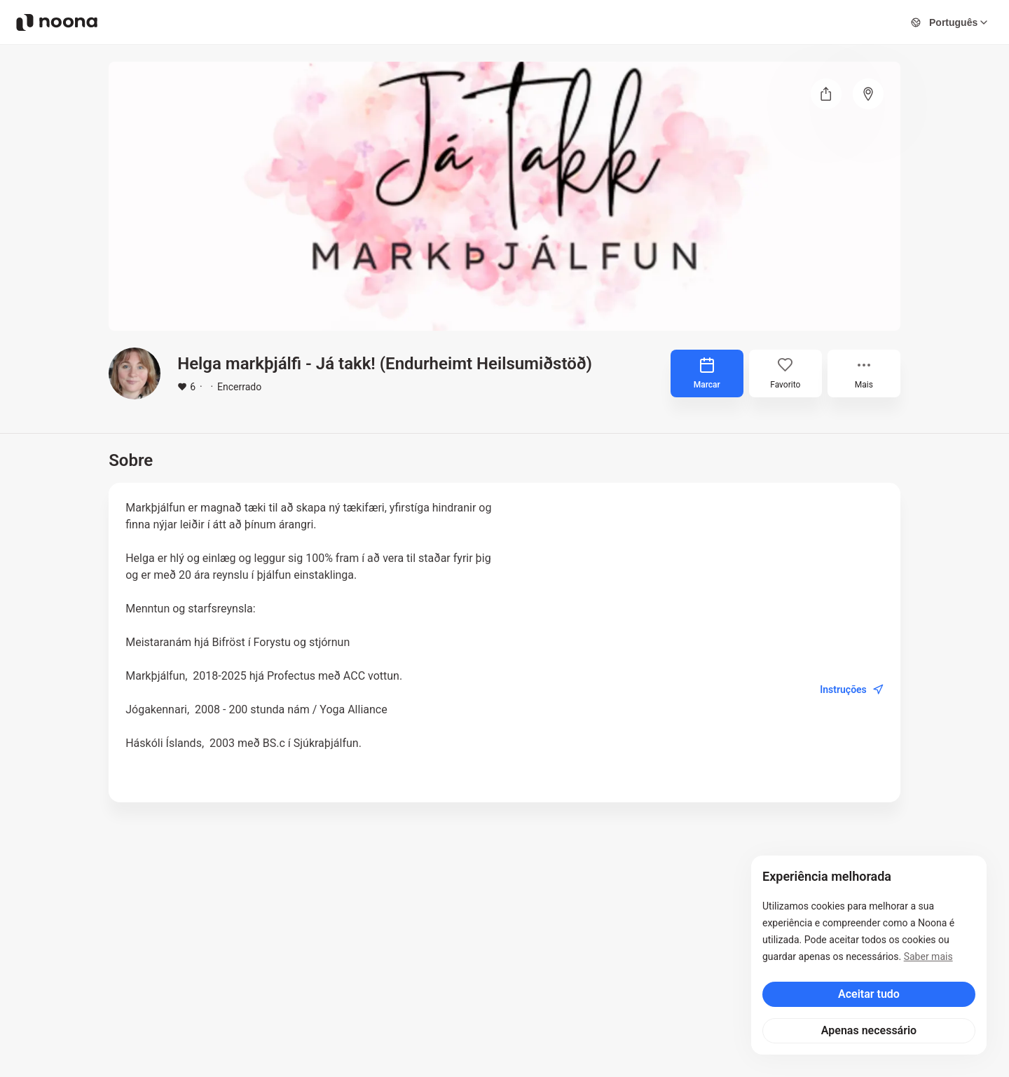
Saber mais (928, 956)
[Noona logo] (56, 22)
